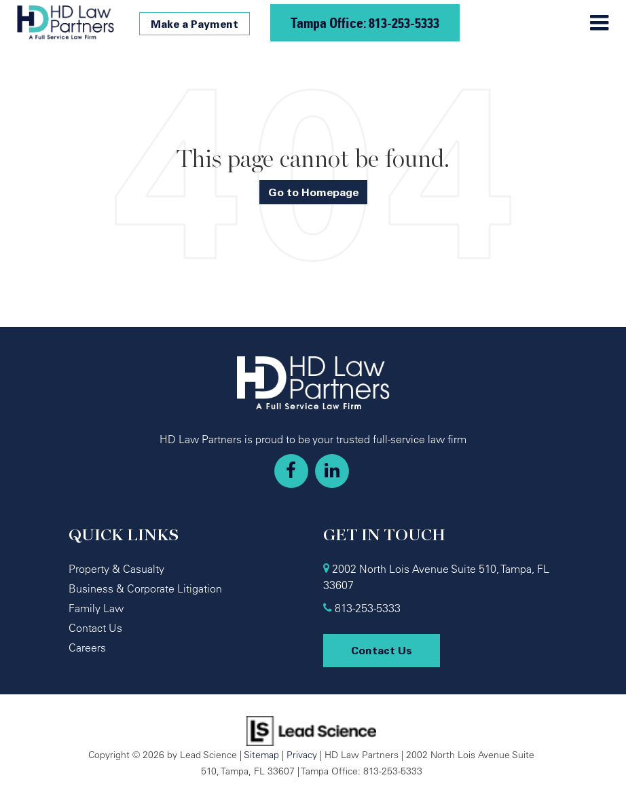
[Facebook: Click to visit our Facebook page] (291, 471)
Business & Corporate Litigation (145, 588)
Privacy (302, 754)
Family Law (96, 608)
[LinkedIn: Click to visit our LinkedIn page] (332, 471)
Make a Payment (194, 24)
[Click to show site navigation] (599, 23)
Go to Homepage (313, 192)
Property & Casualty (116, 569)
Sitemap (261, 754)
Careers (87, 647)
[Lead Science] (311, 729)
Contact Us (95, 628)
